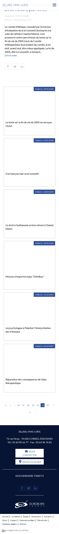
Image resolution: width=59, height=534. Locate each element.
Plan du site (42, 520)
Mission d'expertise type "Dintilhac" (25, 276)
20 (38, 405)
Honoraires (36, 516)
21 (43, 405)
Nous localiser (32, 461)
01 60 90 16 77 (20, 442)
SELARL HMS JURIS (15, 5)
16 (18, 405)
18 (28, 405)
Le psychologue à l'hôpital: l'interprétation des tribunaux (28, 329)
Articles (23, 524)
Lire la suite (11, 55)
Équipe (26, 516)
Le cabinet (15, 516)
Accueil (5, 516)
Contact (13, 520)
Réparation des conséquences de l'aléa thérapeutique (26, 381)
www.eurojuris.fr (23, 19)
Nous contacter (30, 453)
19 (33, 405)
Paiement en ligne (27, 520)
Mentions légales (9, 524)
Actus (4, 520)
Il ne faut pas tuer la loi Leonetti (22, 173)
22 (48, 405)
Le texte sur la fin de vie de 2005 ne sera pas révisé (29, 124)
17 (23, 405)
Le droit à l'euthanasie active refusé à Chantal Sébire (29, 227)
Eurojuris (48, 516)
